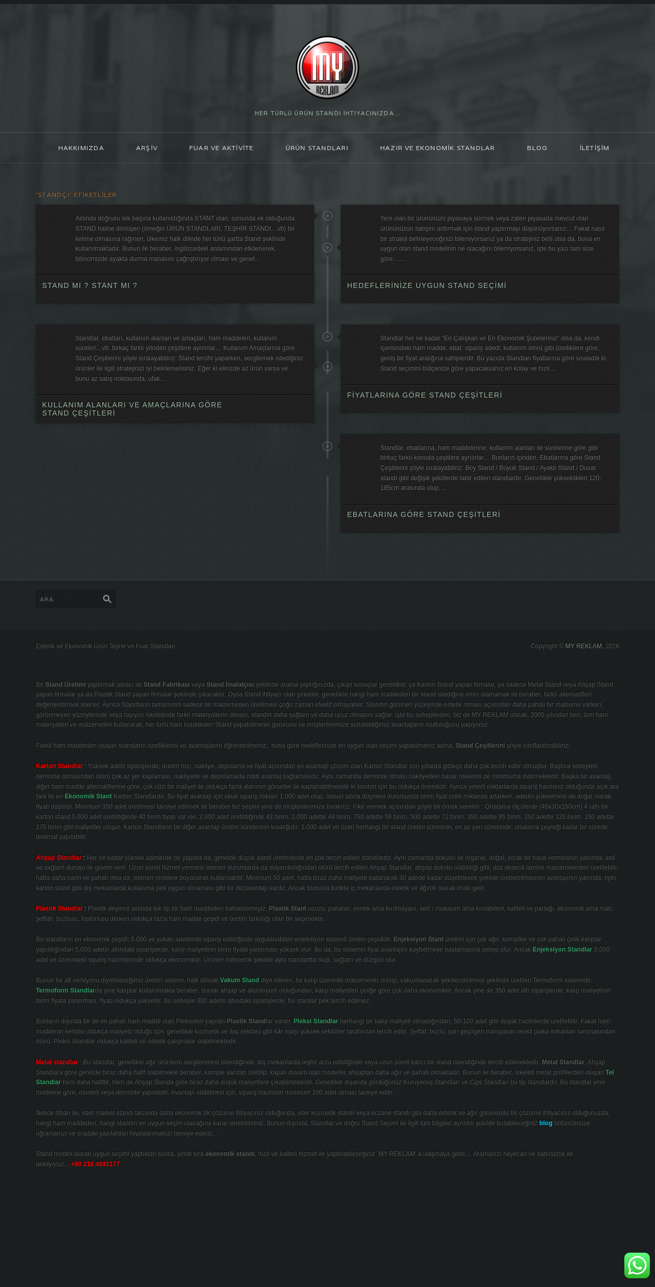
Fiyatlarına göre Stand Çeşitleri (425, 422)
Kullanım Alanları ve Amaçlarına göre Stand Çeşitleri (132, 437)
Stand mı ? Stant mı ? (90, 307)
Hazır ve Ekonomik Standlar (443, 151)
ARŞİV (134, 151)
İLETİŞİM (608, 151)
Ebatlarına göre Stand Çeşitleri (424, 548)
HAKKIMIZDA (67, 151)
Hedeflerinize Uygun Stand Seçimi (427, 297)
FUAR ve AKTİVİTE (213, 151)
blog (548, 151)
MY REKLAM (581, 687)
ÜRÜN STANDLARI (315, 151)
